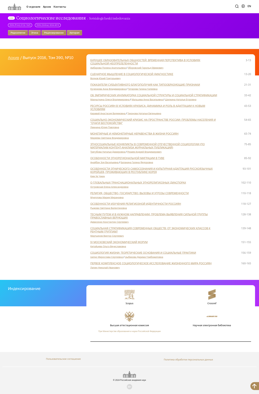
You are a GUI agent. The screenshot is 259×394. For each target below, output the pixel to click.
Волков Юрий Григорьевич (105, 78)
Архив (47, 6)
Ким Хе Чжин (97, 176)
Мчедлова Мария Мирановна (107, 197)
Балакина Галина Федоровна (137, 162)
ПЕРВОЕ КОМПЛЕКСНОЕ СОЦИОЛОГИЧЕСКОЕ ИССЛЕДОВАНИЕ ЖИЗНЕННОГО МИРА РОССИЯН (151, 263)
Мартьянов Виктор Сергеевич (107, 235)
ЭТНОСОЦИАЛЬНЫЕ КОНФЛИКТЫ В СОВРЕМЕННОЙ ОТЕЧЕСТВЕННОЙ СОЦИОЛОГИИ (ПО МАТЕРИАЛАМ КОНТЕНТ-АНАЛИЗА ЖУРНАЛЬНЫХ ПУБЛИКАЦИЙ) (147, 145)
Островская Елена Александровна (109, 186)
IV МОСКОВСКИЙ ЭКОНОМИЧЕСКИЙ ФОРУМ (119, 242)
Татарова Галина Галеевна (143, 88)
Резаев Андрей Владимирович (144, 151)
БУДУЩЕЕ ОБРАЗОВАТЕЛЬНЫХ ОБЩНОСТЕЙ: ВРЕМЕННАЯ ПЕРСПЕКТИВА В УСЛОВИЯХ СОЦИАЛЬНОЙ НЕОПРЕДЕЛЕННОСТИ (145, 61)
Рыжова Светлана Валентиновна (108, 208)
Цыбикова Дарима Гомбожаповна (144, 257)
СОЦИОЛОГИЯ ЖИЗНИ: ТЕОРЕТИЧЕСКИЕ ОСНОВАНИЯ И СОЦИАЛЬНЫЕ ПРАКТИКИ (143, 253)
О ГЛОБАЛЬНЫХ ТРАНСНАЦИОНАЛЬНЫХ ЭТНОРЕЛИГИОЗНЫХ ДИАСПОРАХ (138, 182)
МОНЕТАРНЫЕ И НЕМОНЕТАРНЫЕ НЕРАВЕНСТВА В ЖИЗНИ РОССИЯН (134, 133)
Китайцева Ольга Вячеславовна (108, 246)
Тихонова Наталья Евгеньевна (144, 113)
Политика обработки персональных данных (188, 358)
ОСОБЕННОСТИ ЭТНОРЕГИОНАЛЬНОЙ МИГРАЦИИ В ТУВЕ (127, 158)
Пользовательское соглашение (63, 358)
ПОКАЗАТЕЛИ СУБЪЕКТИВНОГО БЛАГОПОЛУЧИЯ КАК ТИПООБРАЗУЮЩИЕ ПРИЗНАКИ (145, 85)
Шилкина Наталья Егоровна (180, 99)
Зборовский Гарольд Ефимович (145, 67)
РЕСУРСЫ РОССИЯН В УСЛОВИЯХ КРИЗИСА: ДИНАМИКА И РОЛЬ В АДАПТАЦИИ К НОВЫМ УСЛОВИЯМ (147, 107)
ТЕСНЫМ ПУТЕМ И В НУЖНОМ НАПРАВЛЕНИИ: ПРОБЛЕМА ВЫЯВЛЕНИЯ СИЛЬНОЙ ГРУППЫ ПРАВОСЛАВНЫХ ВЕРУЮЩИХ (149, 216)
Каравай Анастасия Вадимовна (108, 113)
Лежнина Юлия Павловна (104, 127)
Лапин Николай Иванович (105, 267)
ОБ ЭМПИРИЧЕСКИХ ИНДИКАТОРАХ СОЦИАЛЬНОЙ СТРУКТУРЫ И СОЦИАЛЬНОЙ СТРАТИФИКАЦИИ (153, 95)
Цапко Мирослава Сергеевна (107, 257)
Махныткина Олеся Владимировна (110, 99)
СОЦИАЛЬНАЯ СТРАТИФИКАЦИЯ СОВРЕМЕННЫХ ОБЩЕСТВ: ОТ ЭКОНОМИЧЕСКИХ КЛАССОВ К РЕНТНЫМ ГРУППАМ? (150, 229)
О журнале (33, 6)
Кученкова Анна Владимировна (108, 88)
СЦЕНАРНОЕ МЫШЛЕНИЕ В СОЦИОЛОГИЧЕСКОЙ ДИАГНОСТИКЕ (131, 74)
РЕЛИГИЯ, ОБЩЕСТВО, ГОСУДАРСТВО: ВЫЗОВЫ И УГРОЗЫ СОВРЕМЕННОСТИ (139, 193)
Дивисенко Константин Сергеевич (109, 221)
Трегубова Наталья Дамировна (108, 151)
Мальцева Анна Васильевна (147, 99)
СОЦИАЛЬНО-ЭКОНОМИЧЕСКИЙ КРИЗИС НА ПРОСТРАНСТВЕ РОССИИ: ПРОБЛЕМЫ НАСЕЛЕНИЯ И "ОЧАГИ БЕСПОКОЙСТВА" (153, 121)
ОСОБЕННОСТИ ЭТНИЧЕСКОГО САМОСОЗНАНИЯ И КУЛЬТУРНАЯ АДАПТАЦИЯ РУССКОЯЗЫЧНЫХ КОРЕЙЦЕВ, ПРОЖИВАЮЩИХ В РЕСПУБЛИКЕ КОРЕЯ (151, 170)
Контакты (60, 6)
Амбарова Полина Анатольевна (108, 67)
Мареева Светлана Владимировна (109, 137)
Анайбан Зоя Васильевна (104, 162)
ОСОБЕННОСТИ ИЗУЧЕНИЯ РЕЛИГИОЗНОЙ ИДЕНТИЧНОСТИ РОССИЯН (135, 204)
